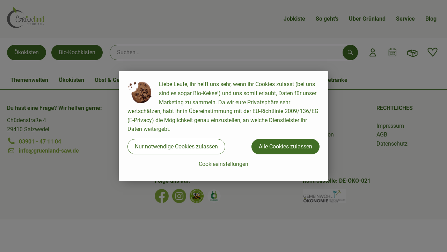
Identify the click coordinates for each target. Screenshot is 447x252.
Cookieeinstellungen (223, 164)
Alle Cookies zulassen (285, 146)
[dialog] (223, 126)
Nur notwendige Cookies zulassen (176, 146)
